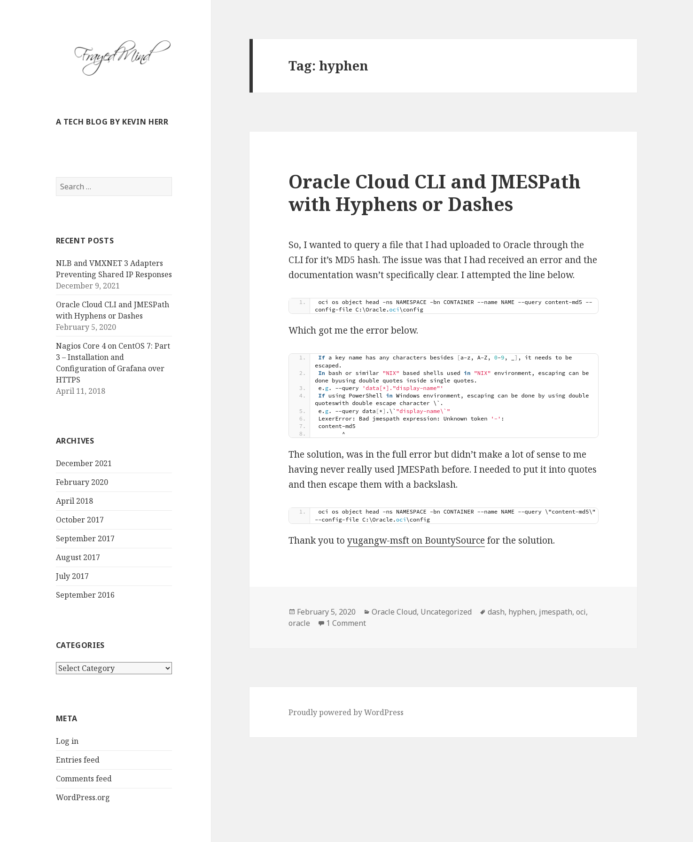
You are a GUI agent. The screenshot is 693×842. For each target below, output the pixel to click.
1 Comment (346, 623)
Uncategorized (446, 612)
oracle (299, 623)
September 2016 (85, 595)
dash (496, 612)
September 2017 (85, 538)
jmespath (555, 612)
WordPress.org (83, 797)
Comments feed (84, 778)
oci (581, 612)
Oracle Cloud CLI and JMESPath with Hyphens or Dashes (434, 192)
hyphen (521, 612)
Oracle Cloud (394, 612)
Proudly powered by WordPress (346, 712)
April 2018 (74, 501)
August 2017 (78, 557)
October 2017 (80, 520)
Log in (67, 741)
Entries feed (78, 760)
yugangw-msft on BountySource (416, 540)
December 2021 (84, 463)
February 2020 (82, 482)
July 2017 (72, 576)
